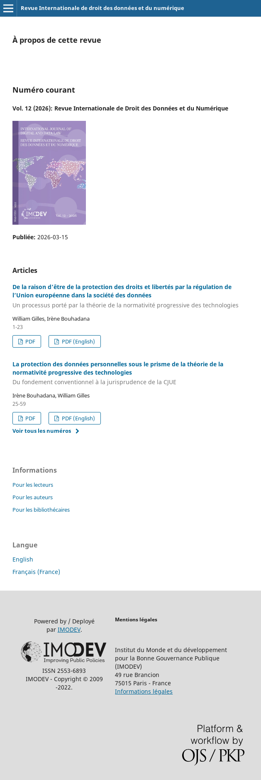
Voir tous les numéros (41, 430)
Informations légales (144, 691)
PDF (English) (78, 341)
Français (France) (36, 572)
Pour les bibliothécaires (41, 509)
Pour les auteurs (32, 497)
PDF (29, 341)
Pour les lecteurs (32, 484)
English (22, 559)
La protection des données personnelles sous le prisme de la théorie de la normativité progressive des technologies (130, 373)
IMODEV (69, 629)
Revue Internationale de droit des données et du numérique (102, 8)
